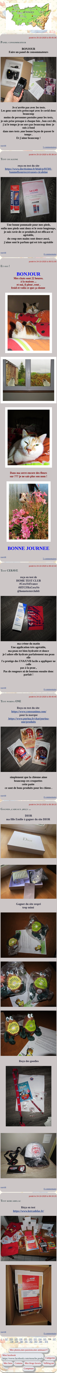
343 (35, 1342)
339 (16, 1342)
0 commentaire (50, 254)
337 (54, 1339)
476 (46, 1342)
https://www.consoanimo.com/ (28, 711)
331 (25, 1339)
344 (40, 1342)
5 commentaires (49, 147)
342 (31, 1342)
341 (26, 1342)
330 (20, 1339)
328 (11, 1339)
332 (30, 1339)
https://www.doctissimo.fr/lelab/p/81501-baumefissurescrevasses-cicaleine (28, 170)
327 (6, 1339)
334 (39, 1339)
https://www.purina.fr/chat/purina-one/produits (28, 720)
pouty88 (3, 145)
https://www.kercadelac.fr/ (28, 1211)
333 (35, 1339)
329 (16, 1339)
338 (11, 1342)
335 (44, 1339)
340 (21, 1342)
